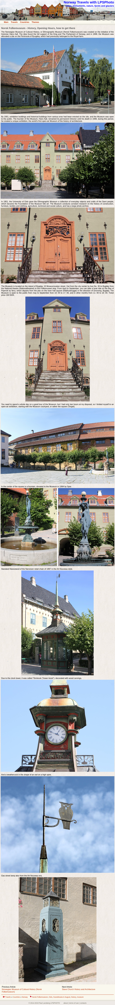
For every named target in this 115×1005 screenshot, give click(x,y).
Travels (14, 22)
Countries (24, 22)
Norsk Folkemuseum (40, 997)
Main (6, 22)
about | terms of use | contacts (75, 1003)
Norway (25, 997)
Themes (35, 22)
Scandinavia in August (61, 997)
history (73, 997)
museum (80, 997)
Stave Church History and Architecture (78, 989)
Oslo (50, 997)
